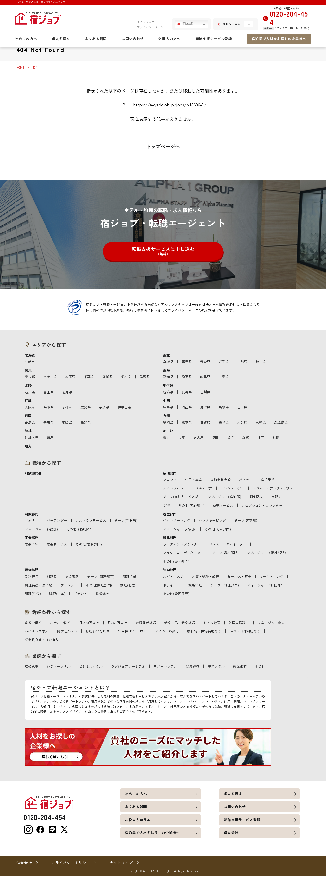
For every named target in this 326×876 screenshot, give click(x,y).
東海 (166, 370)
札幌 (275, 437)
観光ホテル (216, 666)
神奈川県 (50, 376)
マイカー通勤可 (167, 631)
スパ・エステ (173, 576)
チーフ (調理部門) (101, 576)
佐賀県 (205, 422)
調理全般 (130, 576)
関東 (28, 370)
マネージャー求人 (271, 622)
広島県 (168, 407)
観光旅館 (240, 666)
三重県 (224, 376)
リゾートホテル (165, 666)
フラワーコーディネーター (183, 552)
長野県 (187, 391)
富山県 (48, 391)
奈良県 (104, 407)
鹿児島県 (281, 422)
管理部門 (170, 569)
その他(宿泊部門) (191, 505)
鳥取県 (205, 407)
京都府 (67, 407)
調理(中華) (57, 593)
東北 (166, 355)
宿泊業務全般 (220, 479)
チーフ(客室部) (245, 520)
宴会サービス (57, 544)
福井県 (67, 391)
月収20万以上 (89, 622)
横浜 (230, 437)
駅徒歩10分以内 (98, 631)
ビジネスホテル (91, 666)
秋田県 (261, 361)
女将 (166, 505)
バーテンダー (57, 520)
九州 (166, 415)
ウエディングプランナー (182, 544)
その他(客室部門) (217, 529)
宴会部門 (32, 537)
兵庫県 (48, 407)
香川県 (48, 422)
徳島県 (30, 422)
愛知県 (168, 376)
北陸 (28, 385)
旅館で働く (33, 622)
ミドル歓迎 (211, 622)
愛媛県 (67, 422)
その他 (260, 666)
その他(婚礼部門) (176, 561)
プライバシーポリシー (151, 27)
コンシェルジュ (232, 488)
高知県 (85, 422)
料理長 (52, 576)
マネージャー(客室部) (179, 529)
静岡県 (187, 376)
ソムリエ (32, 520)
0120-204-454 (289, 17)
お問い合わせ (132, 38)
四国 (28, 415)
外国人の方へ (169, 38)
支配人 (276, 496)
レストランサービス (90, 520)
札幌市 (30, 361)
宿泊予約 (268, 479)
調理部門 (32, 569)
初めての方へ (26, 38)
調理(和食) (128, 585)
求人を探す (61, 38)
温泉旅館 (192, 666)
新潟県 (168, 391)
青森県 (205, 361)
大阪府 (30, 407)
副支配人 (256, 496)
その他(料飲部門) (79, 529)
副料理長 (32, 576)
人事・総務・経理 (205, 576)
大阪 (181, 437)
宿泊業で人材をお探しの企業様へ (279, 38)
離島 (50, 437)
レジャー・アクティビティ (273, 488)
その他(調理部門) (99, 585)
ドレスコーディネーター (227, 544)
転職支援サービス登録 (213, 38)
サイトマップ (145, 22)
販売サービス (223, 505)
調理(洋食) (33, 593)
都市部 (168, 430)
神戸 (260, 437)
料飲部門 (32, 514)
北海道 (30, 355)
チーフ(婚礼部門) (225, 552)
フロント (170, 479)
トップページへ (163, 146)
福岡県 (168, 422)
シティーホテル (59, 666)
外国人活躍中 (239, 622)
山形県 (242, 361)
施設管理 (195, 585)
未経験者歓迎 (146, 622)
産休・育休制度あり (245, 631)
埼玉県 (70, 376)
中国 (166, 400)
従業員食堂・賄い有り (42, 639)
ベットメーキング (176, 520)
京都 (245, 437)
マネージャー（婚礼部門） (267, 552)
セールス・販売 (239, 576)
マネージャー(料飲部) (41, 529)
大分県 (242, 422)
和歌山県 (124, 407)
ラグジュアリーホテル (128, 666)
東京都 (30, 376)
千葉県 (89, 376)
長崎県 (224, 422)
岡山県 (187, 407)
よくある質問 (96, 38)
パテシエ (80, 593)
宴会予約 (32, 544)
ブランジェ (69, 585)
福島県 (187, 361)
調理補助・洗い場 (38, 585)
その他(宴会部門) (88, 544)
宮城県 (168, 361)
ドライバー (171, 585)
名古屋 (198, 437)
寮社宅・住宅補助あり (204, 631)
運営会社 (231, 832)
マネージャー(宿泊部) (224, 496)
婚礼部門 (170, 537)
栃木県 (126, 376)
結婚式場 (32, 666)
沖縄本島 (32, 437)
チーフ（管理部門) (224, 585)
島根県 (224, 407)
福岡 (215, 437)
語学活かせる (67, 631)
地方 (28, 446)
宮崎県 (261, 422)
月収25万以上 (117, 622)
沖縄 (28, 430)
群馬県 (144, 376)
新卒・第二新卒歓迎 (179, 622)
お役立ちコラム (137, 819)
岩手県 (224, 361)
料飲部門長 (33, 473)
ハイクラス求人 (37, 631)
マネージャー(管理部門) (265, 585)
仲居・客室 (193, 479)
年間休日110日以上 (132, 631)
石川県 (30, 391)
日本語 (184, 24)
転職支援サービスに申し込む (163, 250)
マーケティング (271, 576)
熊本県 (187, 422)
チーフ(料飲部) (125, 520)
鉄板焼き (102, 593)
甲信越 (168, 385)
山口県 (242, 407)
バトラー (246, 479)
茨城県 (107, 376)
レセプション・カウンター (261, 505)
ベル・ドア (203, 488)
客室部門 (170, 514)
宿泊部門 (170, 473)
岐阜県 (205, 376)
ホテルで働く (60, 622)
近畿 (28, 400)
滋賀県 (85, 407)
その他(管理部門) (176, 593)
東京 (166, 437)
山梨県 (205, 391)
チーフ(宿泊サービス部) (181, 496)
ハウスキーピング (212, 520)
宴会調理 (72, 576)
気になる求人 (229, 24)
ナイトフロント (175, 488)
